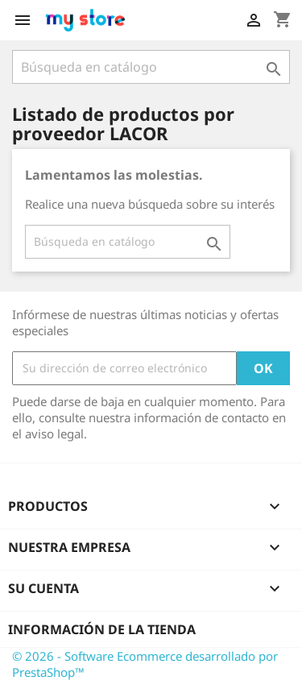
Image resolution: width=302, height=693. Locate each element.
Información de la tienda (102, 629)
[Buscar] (151, 67)
